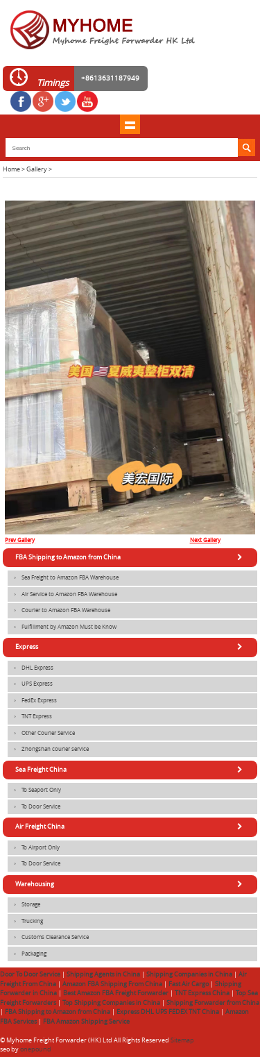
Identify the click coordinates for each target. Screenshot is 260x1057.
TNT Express (30, 717)
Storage (24, 905)
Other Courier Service (41, 733)
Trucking (25, 922)
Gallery (36, 169)
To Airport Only (34, 848)
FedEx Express (32, 701)
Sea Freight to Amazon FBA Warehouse (63, 578)
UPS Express (30, 684)
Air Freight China (130, 827)
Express (130, 647)
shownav (129, 124)
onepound (35, 1049)
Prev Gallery (20, 539)
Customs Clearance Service (48, 937)
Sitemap (182, 1040)
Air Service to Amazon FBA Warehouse (62, 595)
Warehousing (130, 884)
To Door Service (34, 807)
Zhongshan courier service (48, 749)
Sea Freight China (130, 770)
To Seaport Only (34, 790)
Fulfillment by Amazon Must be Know (62, 627)
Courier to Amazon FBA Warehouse (59, 611)
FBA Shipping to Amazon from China (130, 557)
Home (11, 169)
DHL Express (30, 668)
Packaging (27, 954)
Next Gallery (205, 539)
